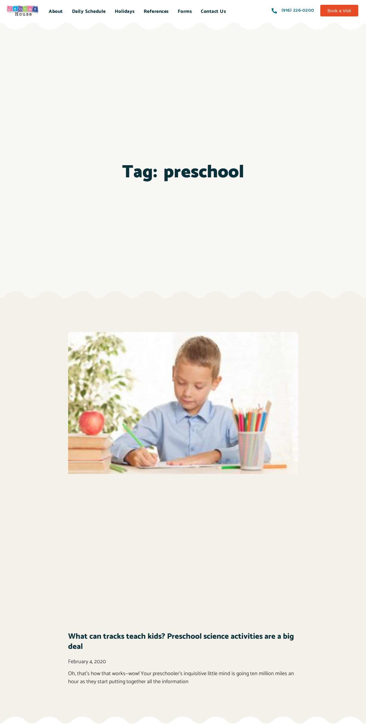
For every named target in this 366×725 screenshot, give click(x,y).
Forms (185, 11)
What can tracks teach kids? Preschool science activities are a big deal (181, 641)
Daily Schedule (89, 11)
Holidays (125, 11)
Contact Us (213, 11)
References (156, 11)
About (56, 11)
